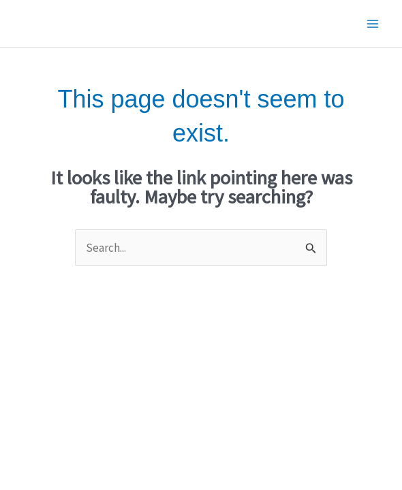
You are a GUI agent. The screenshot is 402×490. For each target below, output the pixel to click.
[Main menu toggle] (373, 23)
